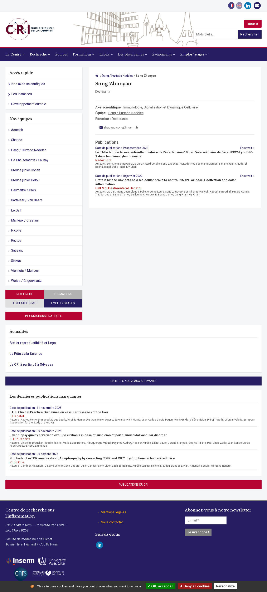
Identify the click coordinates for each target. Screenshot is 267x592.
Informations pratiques (43, 316)
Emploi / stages (192, 54)
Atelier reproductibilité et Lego (33, 343)
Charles (16, 140)
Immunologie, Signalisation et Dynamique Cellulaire (160, 107)
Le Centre (13, 54)
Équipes (61, 54)
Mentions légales (113, 512)
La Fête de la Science (26, 354)
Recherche (38, 54)
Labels (104, 54)
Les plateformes (131, 54)
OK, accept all (160, 586)
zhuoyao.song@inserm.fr (121, 127)
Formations (82, 54)
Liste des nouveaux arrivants (133, 381)
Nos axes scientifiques (28, 84)
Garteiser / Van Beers (27, 200)
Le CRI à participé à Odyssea (31, 365)
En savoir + (247, 148)
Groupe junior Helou (25, 180)
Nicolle (16, 230)
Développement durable (28, 104)
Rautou (16, 240)
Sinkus (16, 261)
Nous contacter (112, 522)
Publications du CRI (133, 484)
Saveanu (17, 250)
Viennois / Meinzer (25, 271)
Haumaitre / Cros (23, 190)
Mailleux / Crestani (25, 220)
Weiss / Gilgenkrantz (26, 281)
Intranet (252, 23)
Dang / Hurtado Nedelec (28, 150)
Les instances (21, 94)
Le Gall (16, 210)
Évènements (162, 54)
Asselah (17, 130)
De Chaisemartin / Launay (29, 160)
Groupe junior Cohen (25, 170)
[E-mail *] (206, 520)
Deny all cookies (195, 586)
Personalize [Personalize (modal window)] (225, 586)
